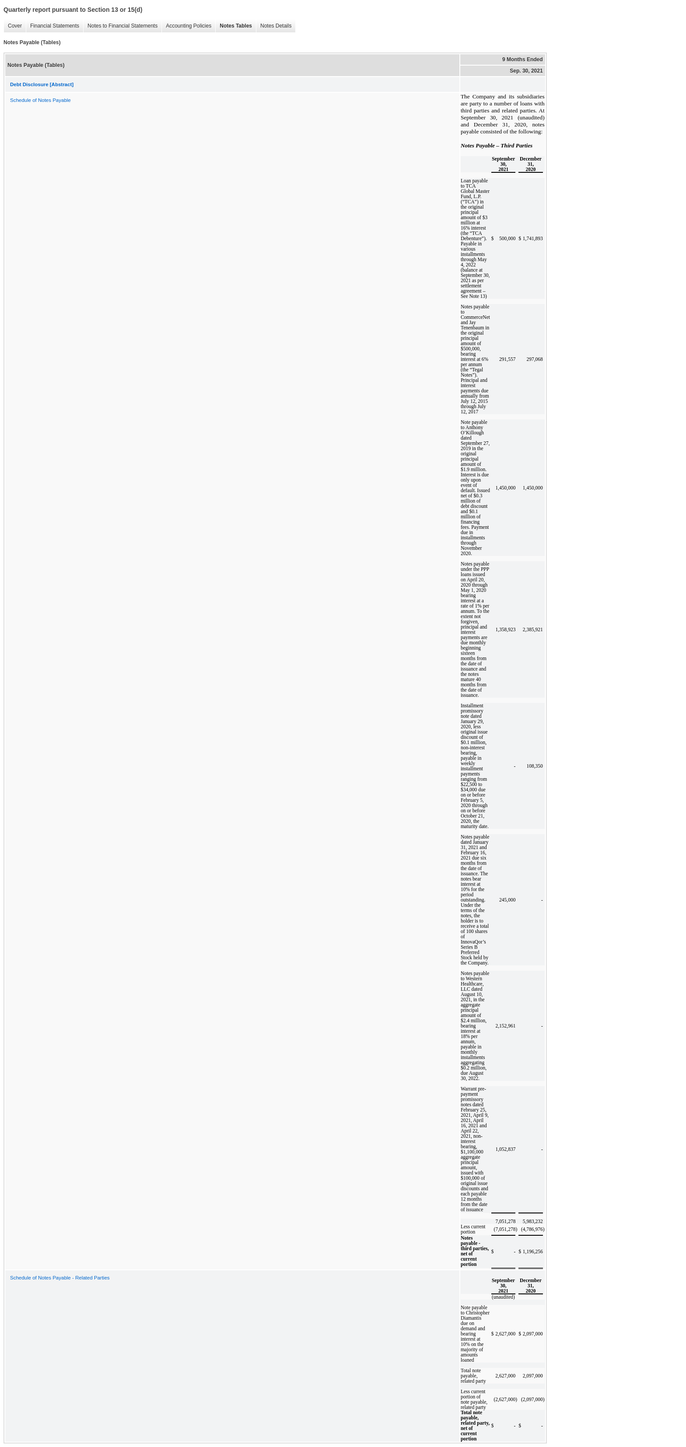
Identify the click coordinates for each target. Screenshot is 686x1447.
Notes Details (273, 26)
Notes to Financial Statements (120, 26)
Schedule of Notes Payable (40, 100)
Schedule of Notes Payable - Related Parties (60, 1277)
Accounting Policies (186, 26)
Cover (13, 26)
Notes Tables (233, 26)
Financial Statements (52, 26)
